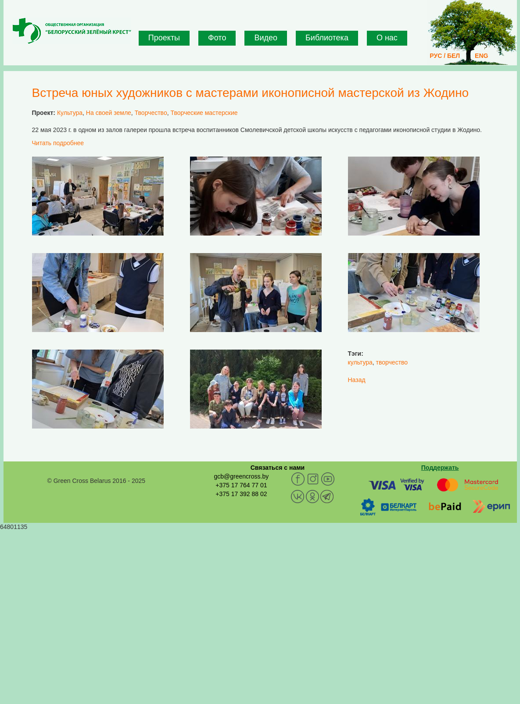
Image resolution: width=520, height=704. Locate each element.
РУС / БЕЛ (445, 55)
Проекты (164, 37)
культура (360, 362)
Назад (357, 379)
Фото (217, 37)
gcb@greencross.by (241, 476)
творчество (392, 362)
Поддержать (440, 467)
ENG (481, 55)
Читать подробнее (58, 143)
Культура (69, 112)
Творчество (151, 112)
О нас (387, 37)
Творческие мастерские (203, 112)
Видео (265, 37)
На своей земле (108, 112)
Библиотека (326, 37)
